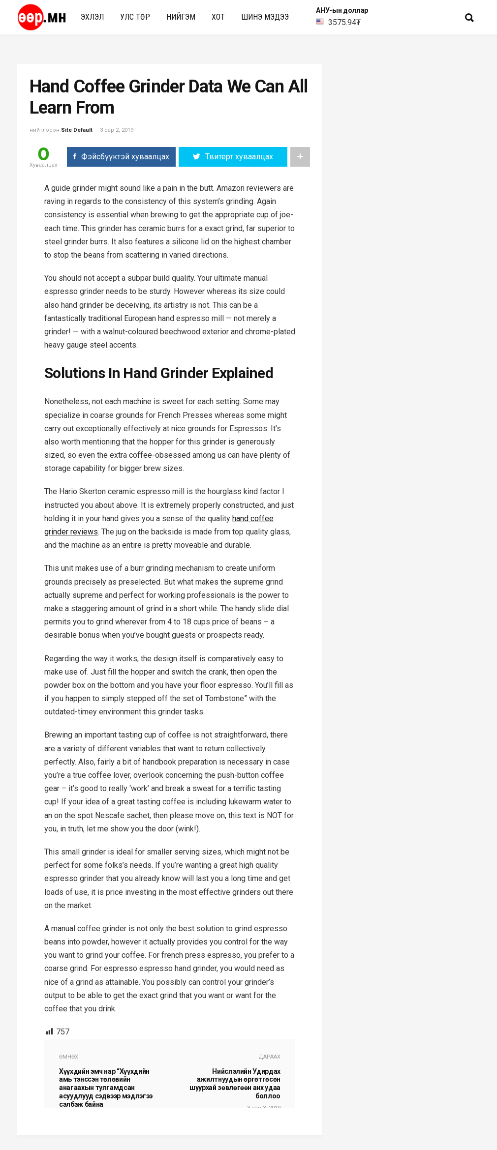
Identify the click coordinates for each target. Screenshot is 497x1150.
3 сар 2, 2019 (116, 130)
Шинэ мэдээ (265, 17)
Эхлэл (92, 17)
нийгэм (180, 17)
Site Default (77, 130)
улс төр (135, 17)
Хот (218, 17)
